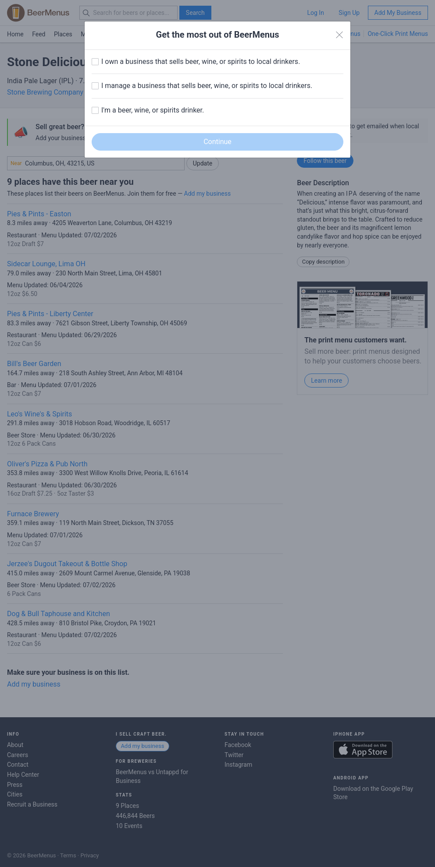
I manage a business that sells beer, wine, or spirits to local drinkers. (206, 85)
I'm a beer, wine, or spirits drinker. (152, 110)
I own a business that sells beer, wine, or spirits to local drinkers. (200, 61)
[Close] (339, 35)
